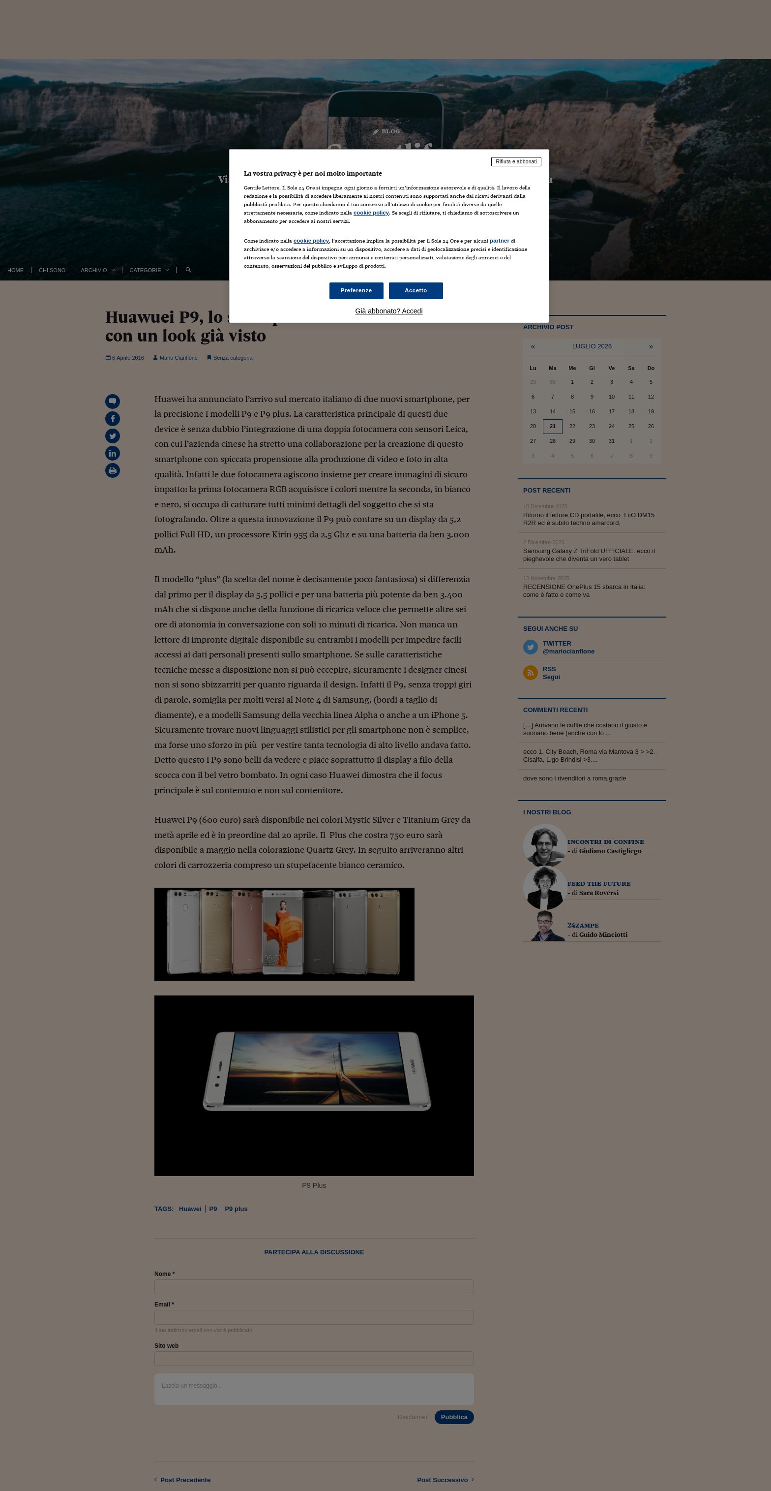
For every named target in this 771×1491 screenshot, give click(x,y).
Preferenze (356, 290)
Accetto (416, 290)
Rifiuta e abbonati (516, 161)
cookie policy (371, 213)
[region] (389, 236)
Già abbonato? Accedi (389, 311)
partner (499, 241)
